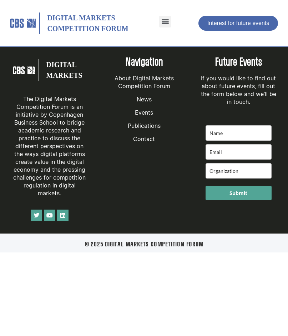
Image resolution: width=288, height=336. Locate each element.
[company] (239, 171)
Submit (238, 193)
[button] (165, 21)
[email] (239, 152)
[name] (239, 133)
